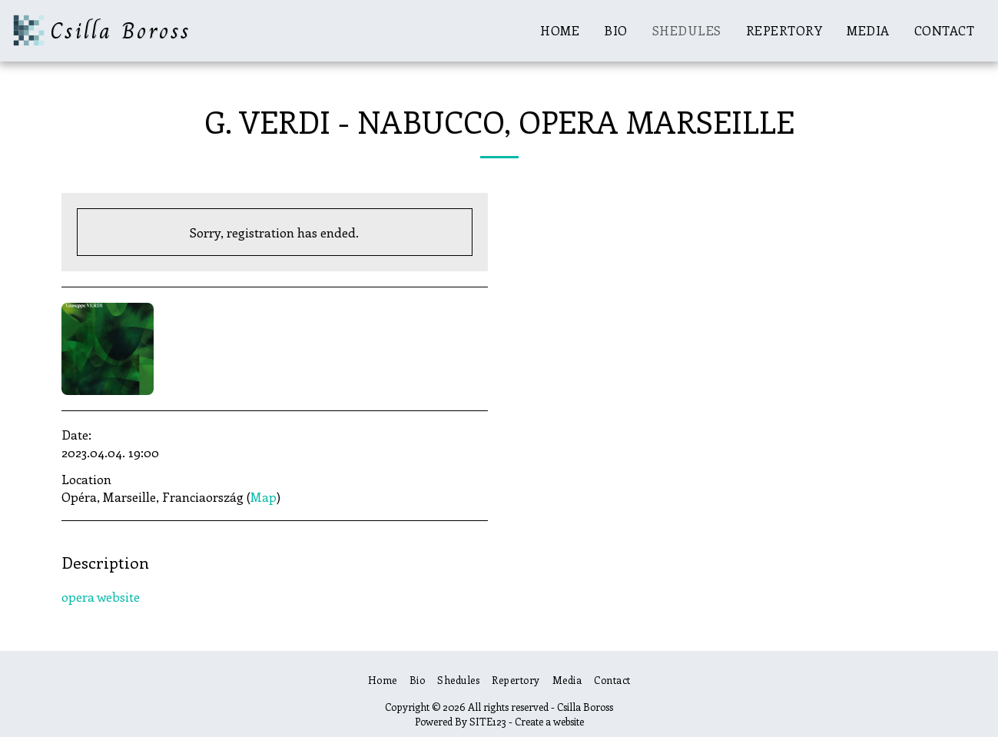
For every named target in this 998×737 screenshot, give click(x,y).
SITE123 (487, 721)
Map (263, 496)
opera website (100, 596)
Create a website (549, 721)
